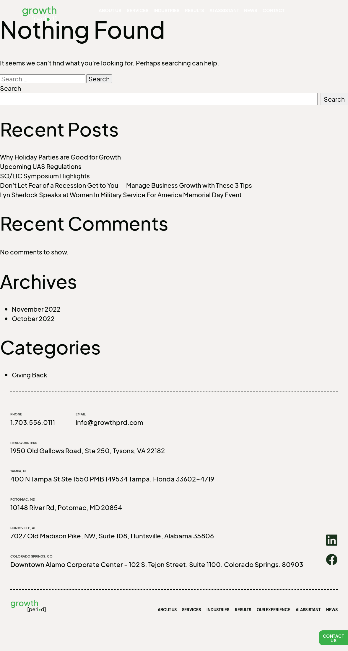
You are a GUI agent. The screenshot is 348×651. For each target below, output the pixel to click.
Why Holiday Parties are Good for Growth (60, 157)
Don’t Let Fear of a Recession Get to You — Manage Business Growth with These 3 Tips (126, 185)
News (247, 12)
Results (198, 12)
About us (123, 12)
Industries (173, 12)
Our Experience (273, 609)
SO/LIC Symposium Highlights (45, 175)
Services (147, 12)
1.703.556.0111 (32, 422)
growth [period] (43, 18)
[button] (333, 637)
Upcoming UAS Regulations (41, 166)
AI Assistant (223, 12)
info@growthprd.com (109, 422)
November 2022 (36, 309)
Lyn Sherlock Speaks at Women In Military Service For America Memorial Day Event (121, 194)
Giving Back (29, 374)
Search (10, 88)
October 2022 (33, 318)
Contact (267, 12)
